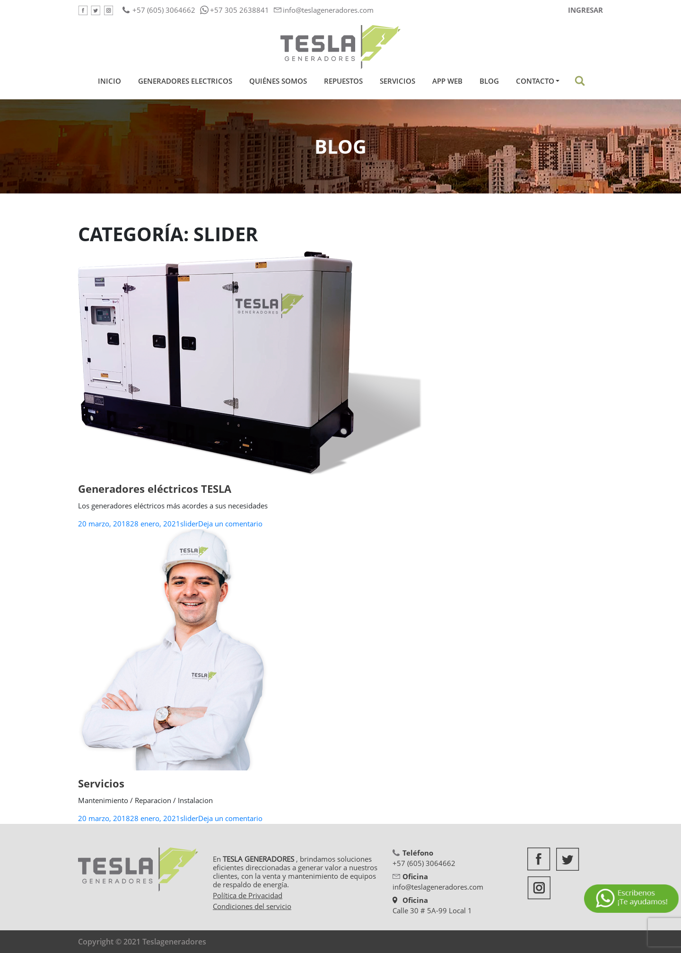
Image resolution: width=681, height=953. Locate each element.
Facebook (82, 10)
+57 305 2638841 (239, 10)
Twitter (95, 10)
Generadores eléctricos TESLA (154, 488)
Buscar (580, 81)
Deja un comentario (230, 523)
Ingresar (585, 10)
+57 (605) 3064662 (163, 10)
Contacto (535, 81)
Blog (489, 81)
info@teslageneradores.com (328, 10)
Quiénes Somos (278, 81)
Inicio (111, 81)
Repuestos (343, 81)
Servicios (397, 81)
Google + (108, 10)
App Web (447, 81)
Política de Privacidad (247, 895)
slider (189, 523)
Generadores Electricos (185, 81)
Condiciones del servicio (252, 906)
